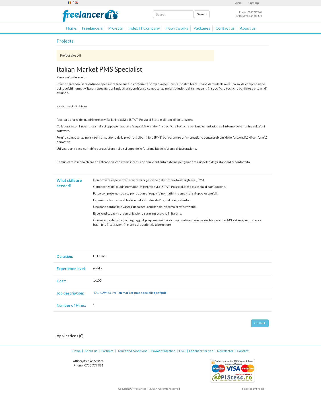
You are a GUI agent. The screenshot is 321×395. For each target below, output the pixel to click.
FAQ (182, 351)
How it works (176, 28)
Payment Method (163, 351)
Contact (243, 351)
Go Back (260, 323)
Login (238, 3)
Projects (115, 28)
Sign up (253, 3)
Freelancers (92, 28)
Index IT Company (144, 28)
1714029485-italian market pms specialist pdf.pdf (129, 293)
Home (71, 28)
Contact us (225, 28)
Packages (201, 28)
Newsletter (225, 351)
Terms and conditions (132, 351)
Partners (107, 351)
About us (247, 28)
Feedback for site (201, 351)
